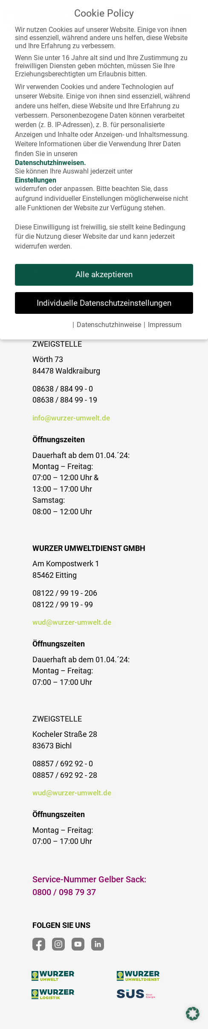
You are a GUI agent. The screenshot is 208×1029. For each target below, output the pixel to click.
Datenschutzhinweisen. (50, 155)
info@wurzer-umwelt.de (71, 418)
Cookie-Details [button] (48, 317)
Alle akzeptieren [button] (104, 267)
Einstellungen (35, 172)
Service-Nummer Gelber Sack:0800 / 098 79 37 (89, 885)
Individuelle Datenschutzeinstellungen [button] (104, 295)
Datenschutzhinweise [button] (109, 317)
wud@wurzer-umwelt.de (71, 622)
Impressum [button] (165, 317)
